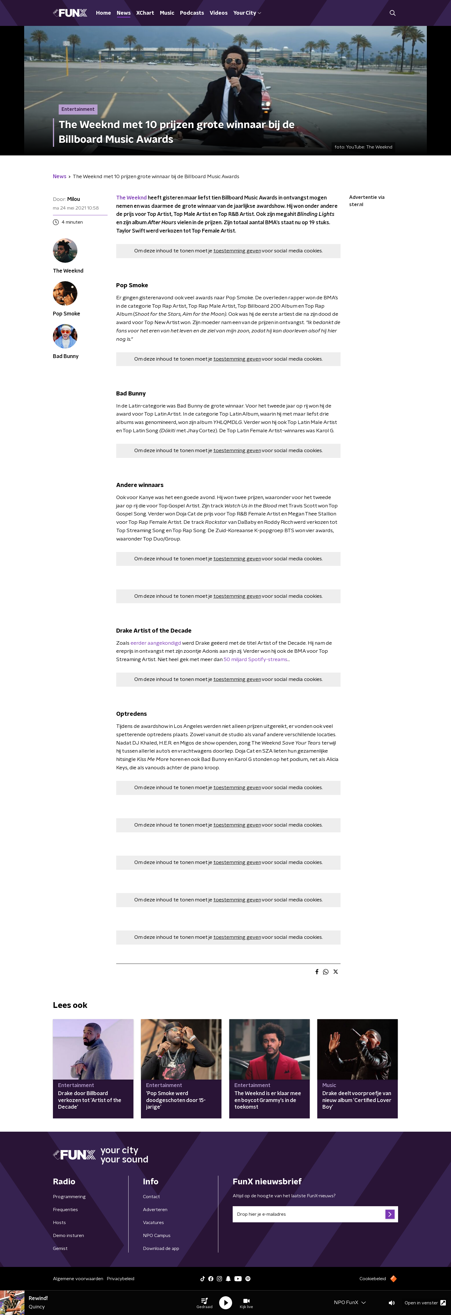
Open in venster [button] (425, 1303)
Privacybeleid (120, 1278)
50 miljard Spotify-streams (254, 659)
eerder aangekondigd (155, 643)
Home (103, 13)
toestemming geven (237, 251)
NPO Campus (157, 1235)
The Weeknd (131, 198)
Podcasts (192, 13)
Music (167, 13)
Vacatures (153, 1222)
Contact (151, 1196)
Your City (247, 13)
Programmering (69, 1196)
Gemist (60, 1248)
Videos (219, 13)
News (124, 13)
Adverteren (155, 1209)
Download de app (161, 1248)
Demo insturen (68, 1235)
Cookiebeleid (373, 1278)
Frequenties (65, 1209)
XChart (145, 13)
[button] (204, 1303)
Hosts (59, 1222)
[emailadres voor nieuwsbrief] (315, 1214)
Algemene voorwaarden (78, 1278)
